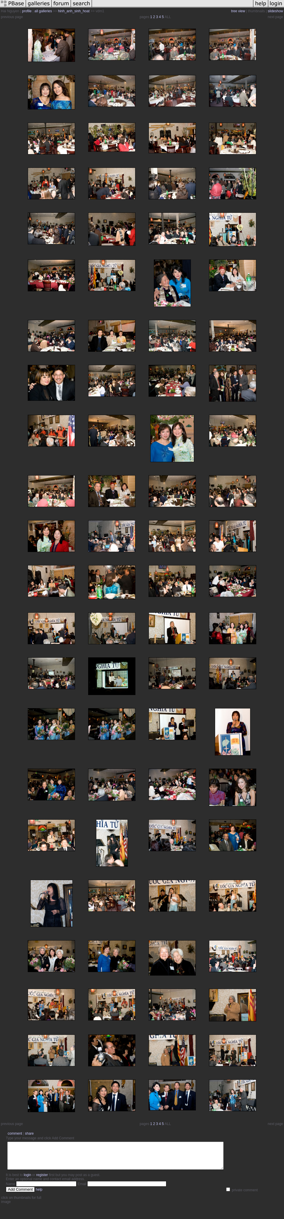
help (39, 1195)
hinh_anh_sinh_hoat (74, 11)
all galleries (43, 11)
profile (27, 11)
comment (15, 1133)
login (27, 1180)
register (42, 1180)
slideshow (275, 11)
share (29, 1133)
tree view (238, 11)
